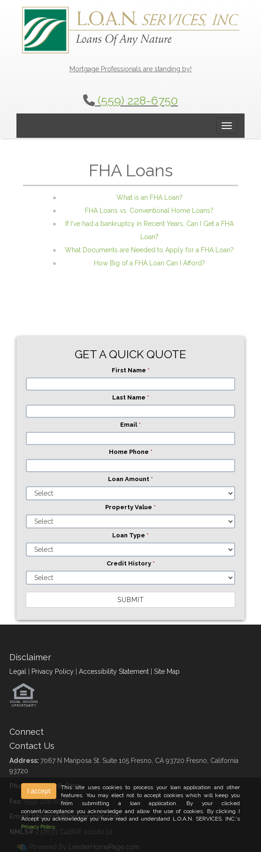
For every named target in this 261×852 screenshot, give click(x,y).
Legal (17, 671)
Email (130, 424)
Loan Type (130, 535)
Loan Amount (130, 479)
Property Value (130, 507)
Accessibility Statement (114, 671)
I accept (38, 791)
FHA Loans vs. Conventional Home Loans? (149, 210)
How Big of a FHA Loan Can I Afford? (149, 263)
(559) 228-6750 (138, 100)
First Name (131, 370)
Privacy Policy (52, 671)
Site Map (167, 671)
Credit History (131, 563)
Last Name (130, 397)
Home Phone (131, 451)
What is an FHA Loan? (149, 197)
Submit (130, 599)
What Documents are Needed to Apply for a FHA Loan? (149, 250)
